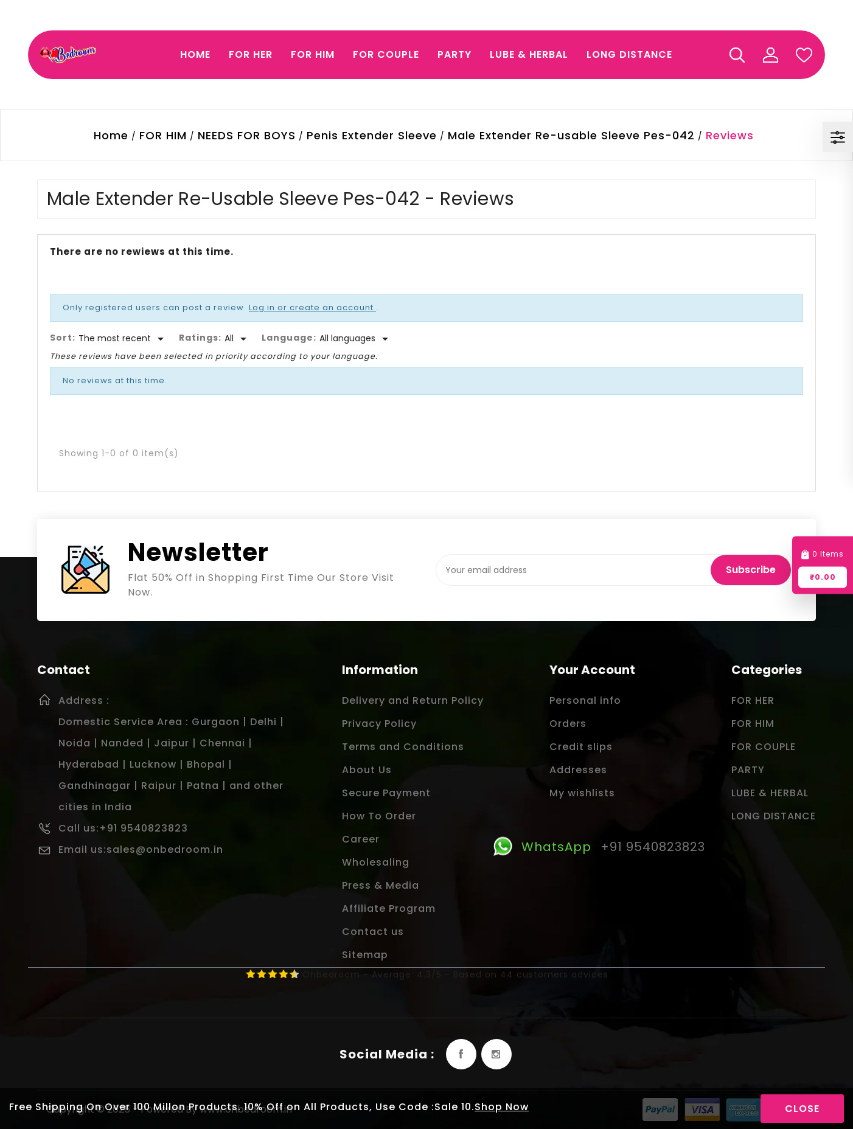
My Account (770, 55)
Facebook (461, 1054)
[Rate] (238, 339)
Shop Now (502, 1107)
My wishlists (582, 793)
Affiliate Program (389, 908)
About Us (367, 770)
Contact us (373, 932)
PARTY (748, 770)
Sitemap (365, 955)
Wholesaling (375, 862)
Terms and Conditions (403, 747)
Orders (568, 724)
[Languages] (355, 339)
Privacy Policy (379, 724)
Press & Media (380, 885)
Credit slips (581, 747)
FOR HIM (753, 724)
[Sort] (123, 339)
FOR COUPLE (763, 747)
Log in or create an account (312, 307)
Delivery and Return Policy (413, 700)
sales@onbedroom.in (164, 849)
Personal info (585, 700)
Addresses (578, 770)
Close (802, 1109)
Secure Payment (386, 793)
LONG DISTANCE (773, 816)
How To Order (379, 816)
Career (361, 839)
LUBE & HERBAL (770, 793)
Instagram (496, 1054)
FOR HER (753, 700)
